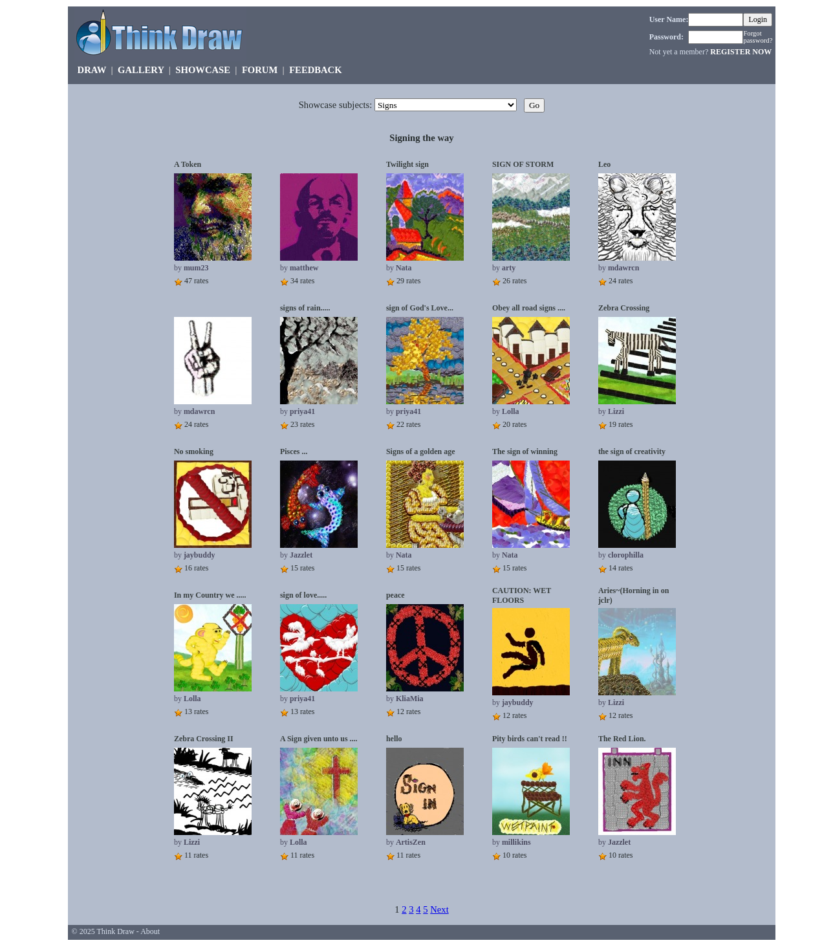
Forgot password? (757, 37)
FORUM (259, 70)
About (150, 931)
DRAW (92, 70)
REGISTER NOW (741, 51)
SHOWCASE (202, 70)
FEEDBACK (315, 70)
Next (439, 909)
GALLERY (141, 70)
